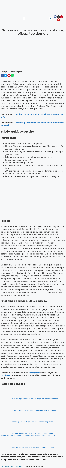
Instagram (35, 372)
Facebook (5, 375)
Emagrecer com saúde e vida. (12, 466)
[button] (24, 18)
